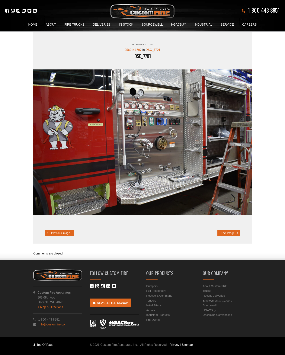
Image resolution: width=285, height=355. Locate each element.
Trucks (207, 290)
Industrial (203, 24)
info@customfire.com (53, 324)
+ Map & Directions (50, 307)
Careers (249, 24)
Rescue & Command (159, 295)
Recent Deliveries (214, 295)
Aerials (150, 310)
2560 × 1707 (133, 49)
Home (32, 24)
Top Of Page (43, 344)
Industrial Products (158, 314)
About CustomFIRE (215, 286)
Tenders (151, 300)
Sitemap (187, 344)
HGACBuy (178, 24)
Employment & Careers (217, 300)
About (51, 24)
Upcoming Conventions (217, 314)
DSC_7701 (153, 49)
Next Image (229, 233)
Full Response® (156, 290)
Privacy (174, 344)
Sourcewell (152, 24)
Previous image (58, 233)
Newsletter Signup (110, 302)
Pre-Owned (153, 319)
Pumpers (152, 286)
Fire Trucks (74, 24)
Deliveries (101, 24)
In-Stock (126, 24)
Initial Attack (153, 305)
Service (227, 24)
